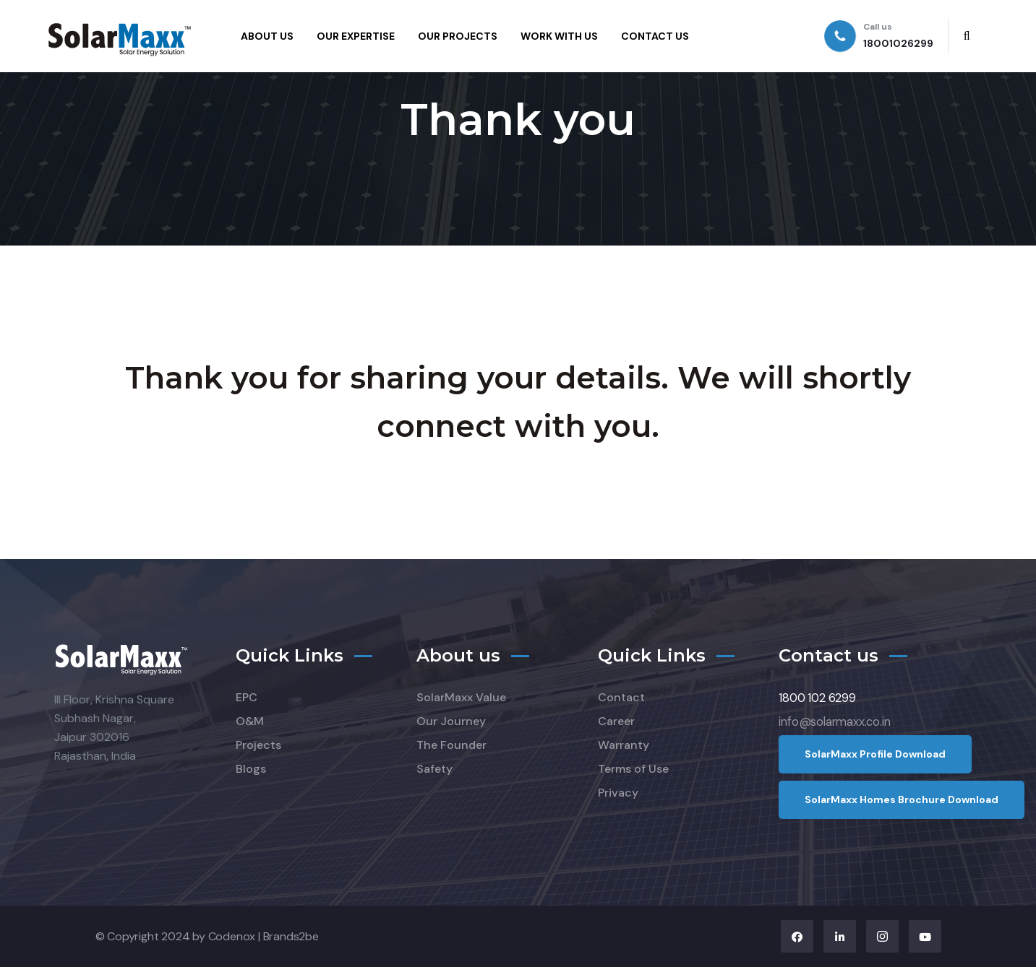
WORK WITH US (559, 36)
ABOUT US (267, 36)
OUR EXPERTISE (356, 36)
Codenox (232, 936)
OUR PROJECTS (457, 36)
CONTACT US (655, 36)
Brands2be (291, 936)
